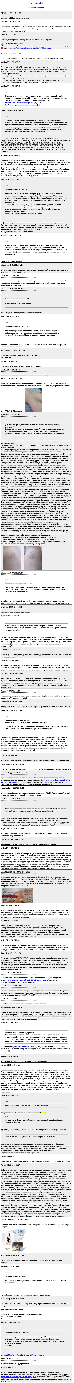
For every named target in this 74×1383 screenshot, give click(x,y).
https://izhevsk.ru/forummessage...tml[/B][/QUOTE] (25, 103)
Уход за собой (36, 3)
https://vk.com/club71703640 (25, 1046)
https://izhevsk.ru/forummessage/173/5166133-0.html (31, 48)
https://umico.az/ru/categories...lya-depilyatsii (18, 1377)
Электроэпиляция (36, 8)
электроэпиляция (8, 741)
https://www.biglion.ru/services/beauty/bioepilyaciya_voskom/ (25, 980)
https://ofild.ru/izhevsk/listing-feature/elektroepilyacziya (22, 1355)
